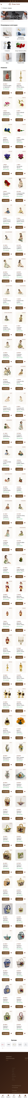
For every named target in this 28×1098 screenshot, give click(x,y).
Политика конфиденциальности (14, 1091)
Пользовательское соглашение (14, 1086)
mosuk (13, 1079)
